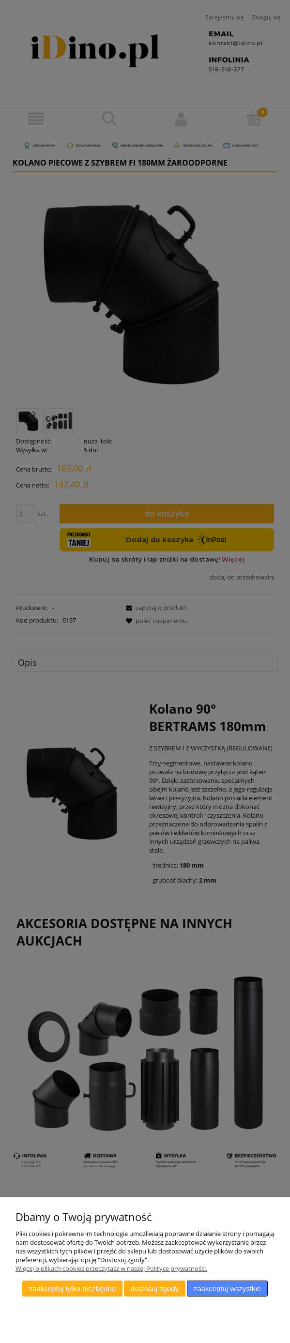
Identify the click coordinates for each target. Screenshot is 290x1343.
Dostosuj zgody (155, 1288)
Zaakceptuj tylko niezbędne (72, 1288)
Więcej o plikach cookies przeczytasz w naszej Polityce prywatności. (111, 1268)
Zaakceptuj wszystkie (227, 1288)
